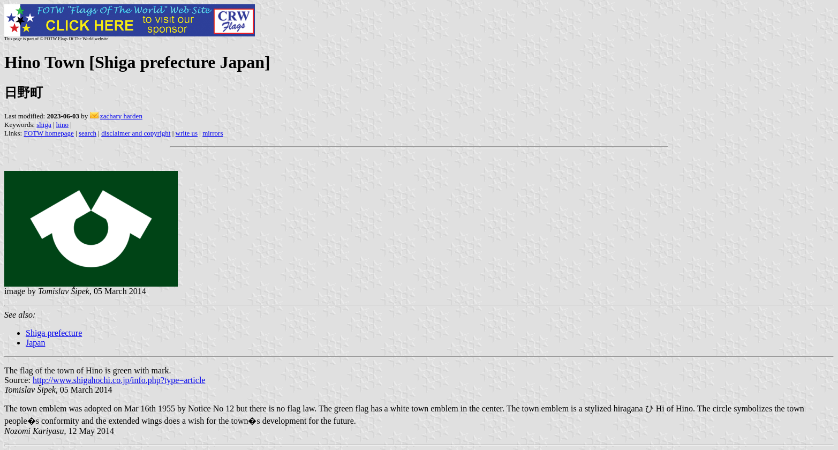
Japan (35, 342)
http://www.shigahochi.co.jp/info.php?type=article (119, 380)
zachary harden (121, 116)
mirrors (212, 133)
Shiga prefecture (54, 333)
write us (187, 133)
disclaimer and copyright (135, 133)
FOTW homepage (48, 133)
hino (62, 125)
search (87, 133)
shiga (43, 125)
